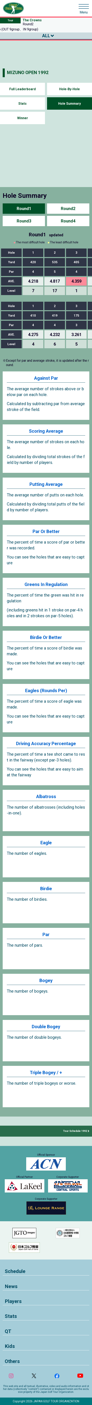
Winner (22, 118)
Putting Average (46, 484)
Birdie (46, 888)
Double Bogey (46, 1026)
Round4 (68, 221)
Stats (22, 104)
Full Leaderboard (22, 89)
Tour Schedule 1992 (75, 1131)
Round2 (68, 208)
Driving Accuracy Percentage (46, 743)
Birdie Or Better (46, 637)
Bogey (46, 980)
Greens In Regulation (46, 584)
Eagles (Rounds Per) (46, 690)
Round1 (24, 208)
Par (46, 934)
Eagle (46, 842)
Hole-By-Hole (69, 89)
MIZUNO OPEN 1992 (28, 72)
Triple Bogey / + (46, 1072)
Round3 (24, 221)
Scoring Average (46, 431)
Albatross (46, 796)
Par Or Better (46, 531)
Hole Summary (69, 104)
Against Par (46, 378)
